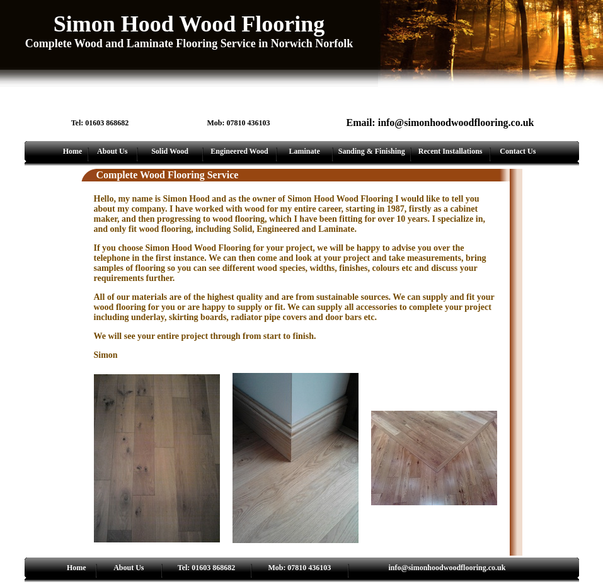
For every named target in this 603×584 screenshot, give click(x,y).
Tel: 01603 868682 (207, 567)
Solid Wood (169, 151)
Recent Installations (450, 151)
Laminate (304, 151)
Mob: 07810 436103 (299, 567)
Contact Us (518, 151)
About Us (112, 151)
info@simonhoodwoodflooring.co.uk (447, 567)
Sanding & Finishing (371, 151)
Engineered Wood (239, 151)
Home (73, 151)
